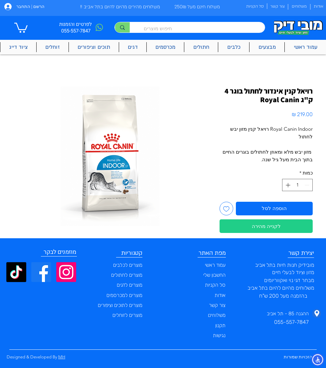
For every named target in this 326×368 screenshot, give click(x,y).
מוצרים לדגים (129, 285)
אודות (220, 295)
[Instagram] (66, 272)
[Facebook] (41, 272)
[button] (21, 27)
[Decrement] (307, 185)
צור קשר (217, 305)
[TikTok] (16, 272)
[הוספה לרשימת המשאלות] (226, 208)
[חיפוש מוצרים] (200, 28)
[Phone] (99, 27)
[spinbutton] (297, 185)
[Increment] (287, 185)
